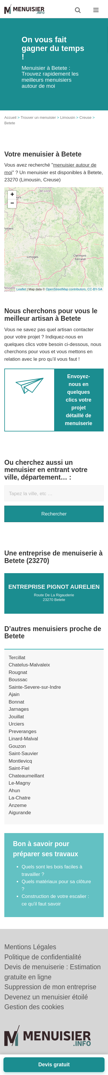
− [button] (12, 203)
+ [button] (12, 195)
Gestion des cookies (34, 1007)
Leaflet (21, 289)
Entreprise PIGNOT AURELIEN (54, 587)
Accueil (10, 117)
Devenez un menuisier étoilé (46, 997)
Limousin (67, 117)
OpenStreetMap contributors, (66, 289)
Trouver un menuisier (38, 117)
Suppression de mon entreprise (50, 987)
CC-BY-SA (94, 289)
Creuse (85, 117)
